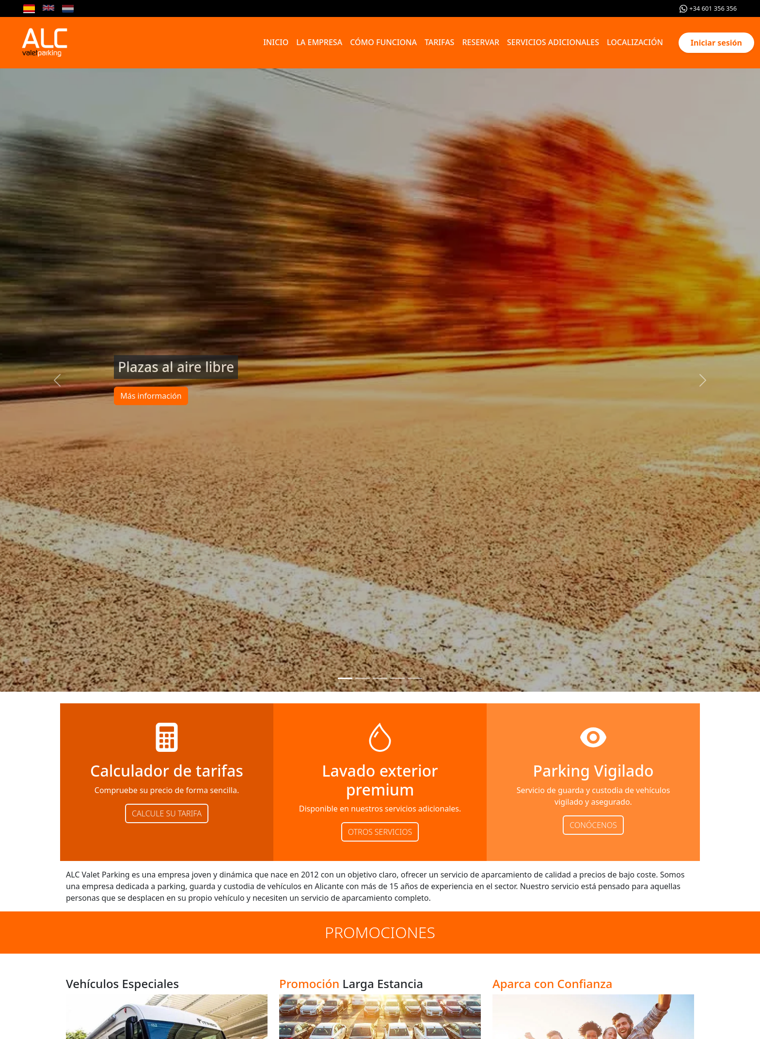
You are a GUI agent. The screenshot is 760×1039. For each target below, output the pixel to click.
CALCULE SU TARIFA (167, 813)
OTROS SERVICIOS (380, 832)
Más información (150, 396)
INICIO (275, 42)
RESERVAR (480, 42)
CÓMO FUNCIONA (383, 42)
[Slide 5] (415, 678)
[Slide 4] (397, 678)
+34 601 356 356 (708, 8)
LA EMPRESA (319, 42)
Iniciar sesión (716, 42)
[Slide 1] (345, 678)
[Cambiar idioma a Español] (29, 8)
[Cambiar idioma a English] (48, 9)
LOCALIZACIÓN (635, 42)
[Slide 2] (362, 678)
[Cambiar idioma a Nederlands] (68, 9)
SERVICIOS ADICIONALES (553, 42)
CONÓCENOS (593, 825)
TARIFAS (440, 42)
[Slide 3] (380, 678)
